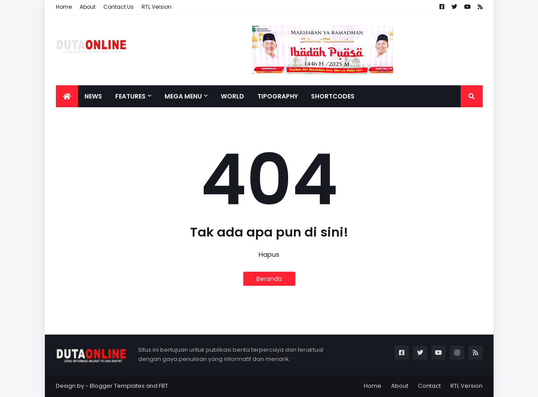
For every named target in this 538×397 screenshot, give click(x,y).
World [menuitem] (232, 96)
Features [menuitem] (130, 96)
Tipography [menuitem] (277, 96)
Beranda (269, 278)
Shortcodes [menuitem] (333, 96)
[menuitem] (67, 96)
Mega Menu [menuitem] (183, 96)
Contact (429, 386)
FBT (163, 386)
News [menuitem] (93, 96)
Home (64, 7)
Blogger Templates (117, 386)
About (87, 7)
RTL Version (157, 7)
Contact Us (118, 7)
